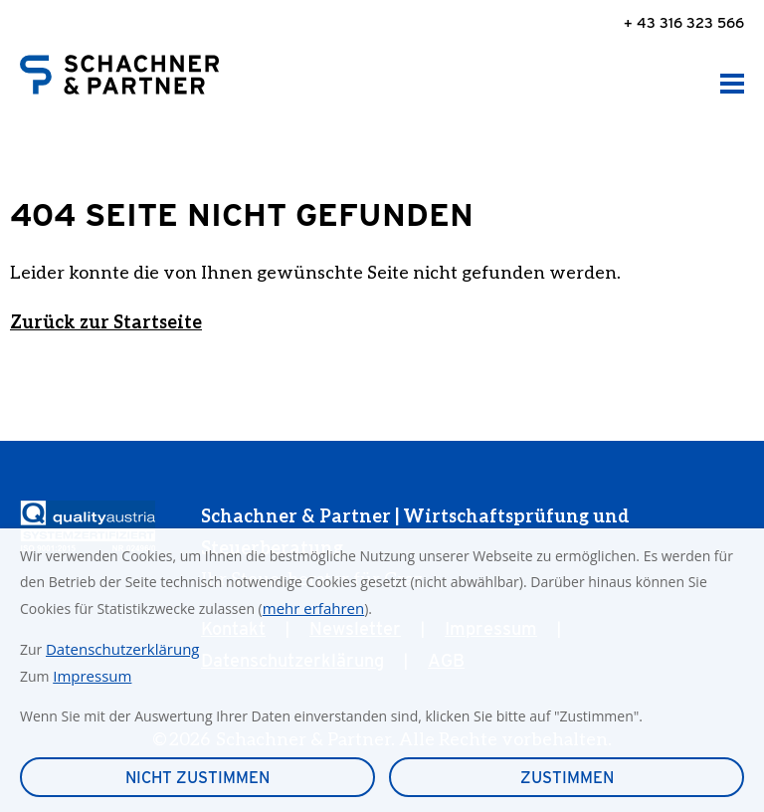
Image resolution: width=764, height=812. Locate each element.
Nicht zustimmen (197, 777)
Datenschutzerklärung (123, 649)
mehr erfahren (313, 608)
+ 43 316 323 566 (684, 22)
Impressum (92, 676)
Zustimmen (567, 777)
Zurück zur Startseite (106, 321)
